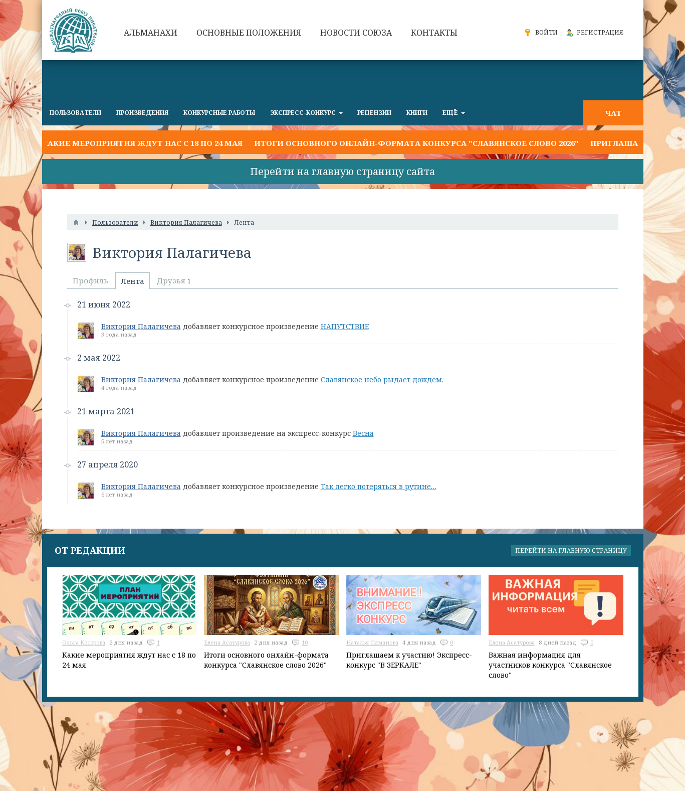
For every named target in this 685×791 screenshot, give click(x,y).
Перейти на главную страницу (571, 550)
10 (305, 642)
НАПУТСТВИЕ (345, 326)
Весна (363, 433)
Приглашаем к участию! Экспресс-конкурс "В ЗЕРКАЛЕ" (409, 660)
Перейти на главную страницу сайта (342, 171)
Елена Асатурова (227, 642)
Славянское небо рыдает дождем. (382, 379)
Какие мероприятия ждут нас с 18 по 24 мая (142, 143)
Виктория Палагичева (141, 326)
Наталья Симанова (372, 642)
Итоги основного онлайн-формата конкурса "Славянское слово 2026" (416, 143)
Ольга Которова (83, 642)
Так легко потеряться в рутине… (378, 486)
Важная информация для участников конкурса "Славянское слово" (550, 665)
